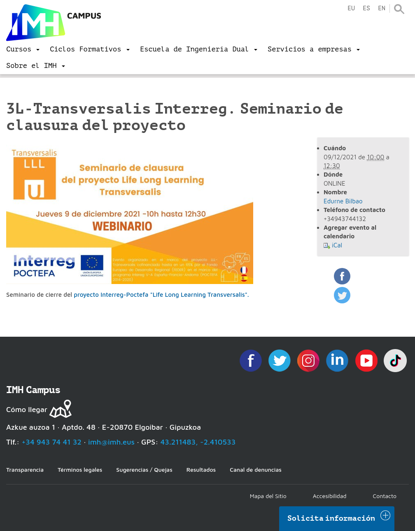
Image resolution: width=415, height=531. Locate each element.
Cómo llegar (26, 409)
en (381, 8)
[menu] (23, 49)
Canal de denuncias (256, 469)
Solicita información (331, 518)
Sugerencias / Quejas (144, 469)
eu (351, 8)
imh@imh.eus (111, 442)
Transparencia (25, 469)
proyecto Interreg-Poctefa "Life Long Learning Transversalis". (161, 294)
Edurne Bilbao (343, 201)
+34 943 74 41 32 (51, 442)
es (366, 8)
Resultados (201, 469)
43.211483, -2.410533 (198, 442)
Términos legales (80, 469)
